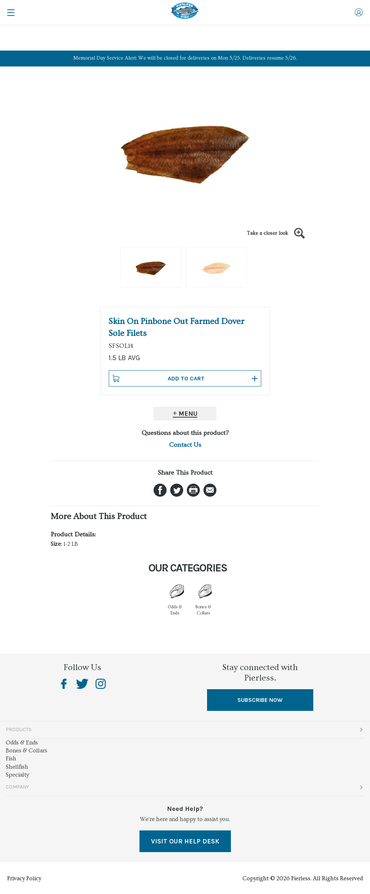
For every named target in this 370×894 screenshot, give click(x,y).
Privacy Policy (24, 878)
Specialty (17, 775)
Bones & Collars (26, 750)
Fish (11, 758)
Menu (188, 414)
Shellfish (17, 767)
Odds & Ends (22, 742)
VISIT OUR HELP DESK (185, 841)
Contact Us (185, 445)
